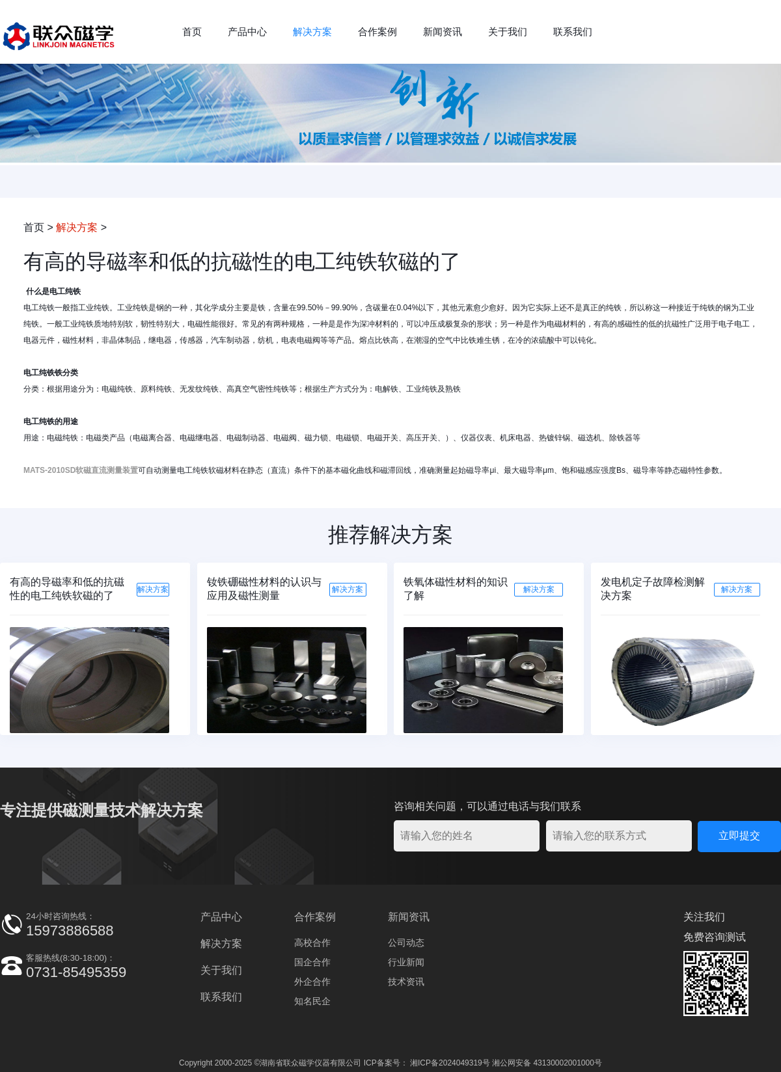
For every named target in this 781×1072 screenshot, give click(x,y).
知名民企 (312, 1001)
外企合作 (312, 981)
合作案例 (377, 31)
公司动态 (406, 942)
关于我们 (507, 31)
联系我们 (572, 31)
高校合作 (312, 942)
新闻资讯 (442, 31)
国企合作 (312, 962)
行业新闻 (406, 962)
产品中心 (247, 31)
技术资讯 (406, 981)
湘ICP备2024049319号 (450, 1062)
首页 (192, 31)
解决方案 (312, 31)
